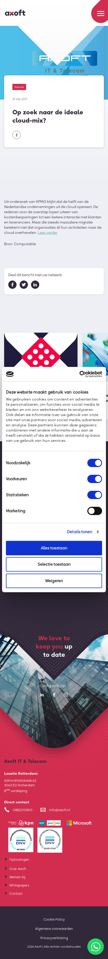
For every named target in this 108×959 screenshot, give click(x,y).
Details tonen (79, 531)
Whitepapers (19, 885)
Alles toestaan (54, 547)
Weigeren (54, 580)
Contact (15, 893)
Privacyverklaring (54, 938)
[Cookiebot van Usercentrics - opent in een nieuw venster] (79, 374)
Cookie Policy (54, 919)
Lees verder (47, 233)
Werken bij (17, 877)
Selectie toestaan (54, 564)
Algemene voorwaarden (54, 928)
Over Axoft (17, 869)
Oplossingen (19, 859)
